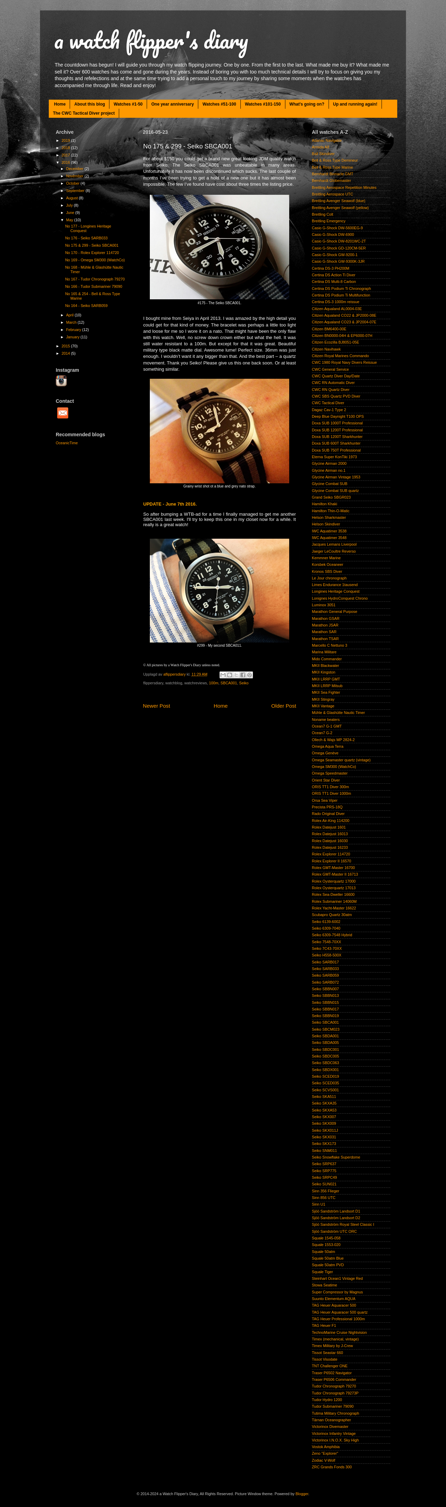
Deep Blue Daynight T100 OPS (338, 416)
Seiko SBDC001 (325, 1049)
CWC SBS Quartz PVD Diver (336, 396)
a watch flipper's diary (151, 40)
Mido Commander (327, 659)
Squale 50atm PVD (328, 1265)
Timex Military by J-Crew (332, 1346)
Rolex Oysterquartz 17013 (333, 888)
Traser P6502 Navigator (332, 1373)
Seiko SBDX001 (325, 1070)
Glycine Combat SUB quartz (335, 491)
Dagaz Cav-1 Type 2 (329, 410)
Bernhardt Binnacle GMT (332, 174)
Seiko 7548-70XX (326, 942)
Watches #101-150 (263, 104)
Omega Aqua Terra (327, 746)
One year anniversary (172, 104)
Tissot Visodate (324, 1359)
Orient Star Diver (326, 780)
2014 (66, 353)
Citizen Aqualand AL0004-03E (337, 309)
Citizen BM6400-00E (329, 329)
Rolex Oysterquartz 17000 (333, 881)
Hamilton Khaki (324, 504)
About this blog (89, 104)
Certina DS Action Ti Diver (333, 275)
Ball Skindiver (323, 154)
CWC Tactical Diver (328, 403)
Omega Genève (325, 753)
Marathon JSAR (325, 625)
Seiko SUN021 (324, 1184)
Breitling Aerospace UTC (332, 194)
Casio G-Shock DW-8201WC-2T (339, 241)
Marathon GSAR (325, 618)
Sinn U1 (318, 1204)
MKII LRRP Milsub (327, 686)
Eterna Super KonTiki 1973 (334, 457)
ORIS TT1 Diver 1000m (331, 793)
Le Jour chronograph (329, 578)
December (75, 169)
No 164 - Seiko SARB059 (86, 305)
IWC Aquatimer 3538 (329, 531)
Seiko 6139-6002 (326, 922)
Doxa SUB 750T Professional (336, 450)
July (70, 205)
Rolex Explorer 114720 (331, 854)
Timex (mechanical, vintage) (335, 1339)
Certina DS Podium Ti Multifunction (341, 295)
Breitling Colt (322, 214)
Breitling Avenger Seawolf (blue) (338, 201)
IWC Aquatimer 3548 (329, 538)
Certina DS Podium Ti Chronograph (341, 288)
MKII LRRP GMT (326, 679)
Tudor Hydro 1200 (327, 1400)
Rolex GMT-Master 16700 (333, 868)
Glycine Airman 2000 (329, 463)
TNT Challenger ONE (329, 1366)
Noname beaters (326, 719)
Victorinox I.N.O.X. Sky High (335, 1440)
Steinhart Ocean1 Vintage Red (337, 1278)
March (72, 322)
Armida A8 (320, 147)
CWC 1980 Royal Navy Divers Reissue (344, 362)
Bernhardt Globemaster (331, 180)
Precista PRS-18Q (327, 807)
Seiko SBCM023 (325, 1029)
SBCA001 (229, 683)
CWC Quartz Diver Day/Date (336, 376)
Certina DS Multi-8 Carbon (334, 281)
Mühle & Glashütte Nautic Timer (338, 712)
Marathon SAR (324, 632)
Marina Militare (324, 652)
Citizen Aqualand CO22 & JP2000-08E (344, 315)
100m (213, 683)
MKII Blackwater (325, 665)
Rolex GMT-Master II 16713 (335, 874)
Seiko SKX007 (324, 1117)
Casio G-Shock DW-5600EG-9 (337, 228)
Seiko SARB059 (325, 975)
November (75, 176)
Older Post (283, 706)
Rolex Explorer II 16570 (331, 861)
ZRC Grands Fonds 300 (332, 1467)
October (73, 183)
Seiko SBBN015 (325, 1002)
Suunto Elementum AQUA (333, 1299)
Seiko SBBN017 (325, 1009)
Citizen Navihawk (326, 349)
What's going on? (307, 104)
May (70, 220)
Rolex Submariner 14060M (334, 901)
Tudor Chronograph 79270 (334, 1386)
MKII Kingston (323, 672)
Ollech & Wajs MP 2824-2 (333, 740)
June (70, 212)
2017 (66, 155)
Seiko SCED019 (325, 1076)
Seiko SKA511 (324, 1096)
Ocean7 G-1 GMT (327, 726)
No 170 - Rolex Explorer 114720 (92, 253)
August (72, 198)
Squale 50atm (323, 1252)
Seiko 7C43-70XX (327, 948)
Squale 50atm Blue (328, 1258)
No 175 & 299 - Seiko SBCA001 (91, 245)
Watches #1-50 (128, 104)
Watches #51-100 (219, 104)
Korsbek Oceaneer (327, 564)
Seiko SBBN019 (325, 1016)
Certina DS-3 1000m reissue (335, 302)
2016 (66, 162)
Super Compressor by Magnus (337, 1292)
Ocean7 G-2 (322, 733)
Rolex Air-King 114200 (330, 820)
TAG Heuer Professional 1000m (338, 1319)
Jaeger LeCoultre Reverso (334, 551)
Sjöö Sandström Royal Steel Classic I (343, 1224)
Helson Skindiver (326, 524)
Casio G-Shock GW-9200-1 (334, 255)
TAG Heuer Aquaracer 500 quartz (340, 1312)
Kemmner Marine (326, 558)
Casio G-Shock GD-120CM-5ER (339, 248)
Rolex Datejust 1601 (329, 827)
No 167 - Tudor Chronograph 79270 (95, 279)
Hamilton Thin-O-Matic (330, 511)
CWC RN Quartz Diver (330, 389)
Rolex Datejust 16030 (330, 841)
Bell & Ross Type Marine (332, 167)
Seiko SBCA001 (325, 1022)
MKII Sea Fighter (326, 692)
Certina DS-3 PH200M (330, 268)
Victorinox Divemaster (330, 1426)
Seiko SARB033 (325, 969)
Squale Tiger (322, 1272)
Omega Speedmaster (330, 773)
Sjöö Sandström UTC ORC (334, 1231)
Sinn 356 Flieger (325, 1191)
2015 (66, 346)
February (74, 330)
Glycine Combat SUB (329, 484)
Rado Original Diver (328, 814)
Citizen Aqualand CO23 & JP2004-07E (344, 322)
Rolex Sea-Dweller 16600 (333, 894)
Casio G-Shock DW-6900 (333, 234)
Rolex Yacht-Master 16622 (334, 908)
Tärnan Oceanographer (331, 1420)
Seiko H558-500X (326, 955)
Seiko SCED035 (325, 1083)
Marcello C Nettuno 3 (329, 645)
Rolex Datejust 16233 (330, 847)
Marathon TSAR (325, 639)
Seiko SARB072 (325, 982)
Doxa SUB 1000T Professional (337, 423)
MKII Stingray (323, 699)
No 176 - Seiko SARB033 (86, 238)
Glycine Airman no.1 (329, 470)
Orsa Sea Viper (325, 800)
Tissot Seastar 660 (327, 1353)
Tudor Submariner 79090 (333, 1406)
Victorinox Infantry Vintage (334, 1433)
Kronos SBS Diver (327, 571)
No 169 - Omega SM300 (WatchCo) (95, 260)
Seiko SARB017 (325, 962)
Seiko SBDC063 (325, 1063)
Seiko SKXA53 (324, 1110)
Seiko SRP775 (324, 1171)
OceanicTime (67, 443)
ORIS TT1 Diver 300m (330, 787)
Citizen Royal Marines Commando (340, 356)
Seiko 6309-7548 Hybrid (332, 935)
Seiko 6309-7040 (326, 928)
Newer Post (156, 706)
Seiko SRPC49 (324, 1177)
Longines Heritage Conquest (336, 591)
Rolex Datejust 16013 (330, 834)
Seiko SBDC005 (325, 1056)
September (76, 191)
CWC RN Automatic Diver (333, 382)
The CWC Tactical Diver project (84, 113)
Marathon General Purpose (334, 611)
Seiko (243, 683)
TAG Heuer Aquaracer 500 (334, 1305)
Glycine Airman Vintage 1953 (336, 477)
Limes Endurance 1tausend (334, 585)
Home (60, 104)
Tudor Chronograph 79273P (335, 1393)
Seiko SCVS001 (325, 1090)
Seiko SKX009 (324, 1123)
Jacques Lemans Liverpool (334, 544)
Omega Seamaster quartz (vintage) (341, 760)
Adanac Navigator (327, 140)
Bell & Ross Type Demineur (335, 160)
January (73, 337)
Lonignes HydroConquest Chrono (340, 598)
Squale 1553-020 (326, 1245)
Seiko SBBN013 (325, 995)
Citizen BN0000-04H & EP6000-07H (342, 335)
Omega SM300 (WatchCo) (334, 766)
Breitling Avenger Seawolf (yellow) (340, 208)
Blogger (301, 1494)
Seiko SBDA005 (325, 1042)
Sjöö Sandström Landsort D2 (336, 1218)
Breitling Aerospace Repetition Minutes (344, 187)
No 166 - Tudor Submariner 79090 (93, 286)
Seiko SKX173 (324, 1143)
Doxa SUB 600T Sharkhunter (336, 443)
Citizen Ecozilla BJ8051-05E (335, 342)
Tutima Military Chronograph (335, 1413)
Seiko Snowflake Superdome (336, 1157)
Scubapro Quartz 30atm (332, 915)
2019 (66, 140)
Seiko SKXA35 (324, 1103)
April (70, 315)
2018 (66, 148)
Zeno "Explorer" (325, 1453)
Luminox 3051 (324, 605)
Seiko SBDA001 (325, 1036)
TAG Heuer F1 (324, 1325)
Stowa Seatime (324, 1285)
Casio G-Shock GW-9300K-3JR (338, 261)
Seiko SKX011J (325, 1130)
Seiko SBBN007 (325, 989)
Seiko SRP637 (324, 1164)
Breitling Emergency (329, 221)
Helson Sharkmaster (329, 517)
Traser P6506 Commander (334, 1379)
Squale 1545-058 (326, 1238)
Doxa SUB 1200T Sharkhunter (337, 437)
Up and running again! (355, 104)
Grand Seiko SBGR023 (331, 497)
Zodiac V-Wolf (323, 1460)
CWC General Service (330, 369)
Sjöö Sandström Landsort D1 (336, 1211)
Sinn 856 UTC (324, 1197)
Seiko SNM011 (324, 1150)
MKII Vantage (323, 706)
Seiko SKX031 (324, 1137)
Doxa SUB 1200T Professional (337, 430)
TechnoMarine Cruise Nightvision (339, 1332)
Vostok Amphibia (326, 1447)
